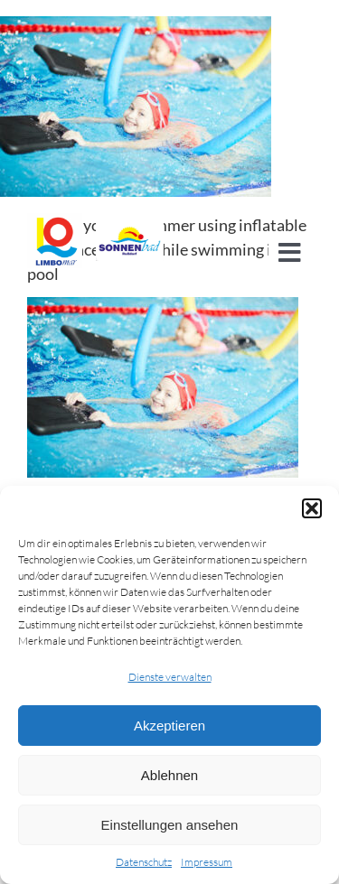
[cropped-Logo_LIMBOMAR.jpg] (54, 221)
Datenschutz (144, 862)
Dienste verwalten (170, 677)
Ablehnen (169, 775)
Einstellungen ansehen (170, 825)
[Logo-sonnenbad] (130, 221)
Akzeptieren (169, 725)
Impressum (206, 862)
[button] (312, 508)
